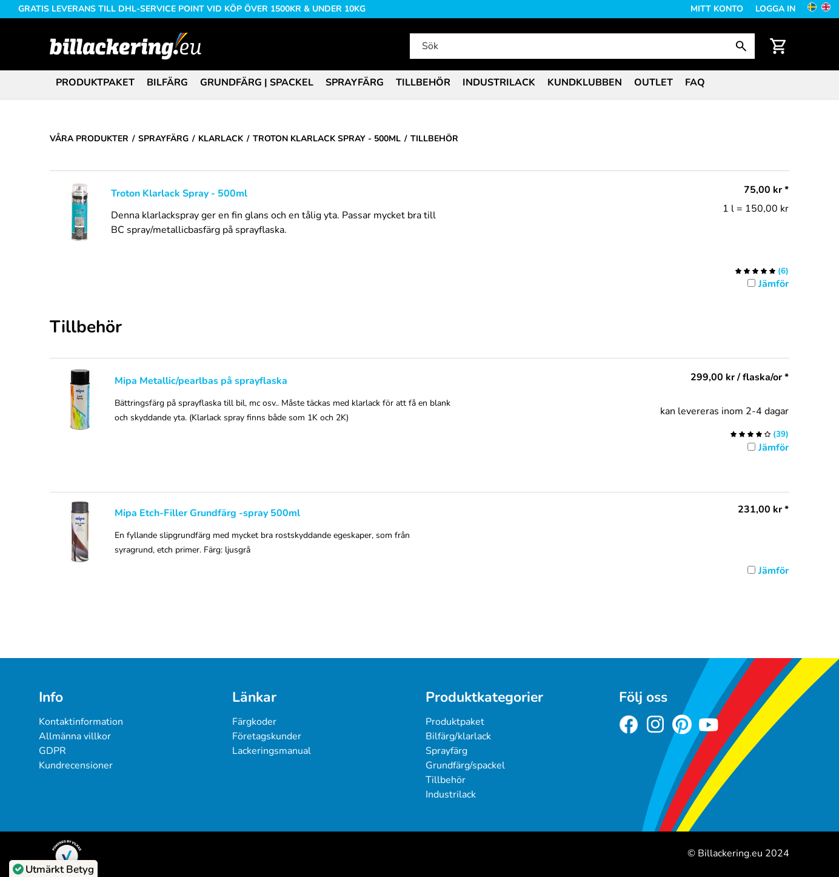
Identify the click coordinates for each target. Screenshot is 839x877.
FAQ (695, 82)
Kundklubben (584, 82)
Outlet (653, 82)
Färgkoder (254, 721)
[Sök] (581, 46)
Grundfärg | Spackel (256, 82)
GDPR (52, 751)
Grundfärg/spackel (465, 765)
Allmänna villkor (75, 736)
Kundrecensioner (76, 765)
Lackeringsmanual (271, 751)
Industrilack (499, 82)
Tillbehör (423, 82)
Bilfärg (167, 82)
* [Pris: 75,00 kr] (766, 190)
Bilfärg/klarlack (458, 736)
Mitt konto (716, 9)
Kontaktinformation (81, 721)
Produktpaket (95, 82)
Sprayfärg (355, 82)
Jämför (773, 284)
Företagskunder (266, 736)
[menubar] (419, 83)
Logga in (775, 9)
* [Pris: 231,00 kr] (763, 509)
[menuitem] (95, 81)
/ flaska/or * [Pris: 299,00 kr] (739, 377)
